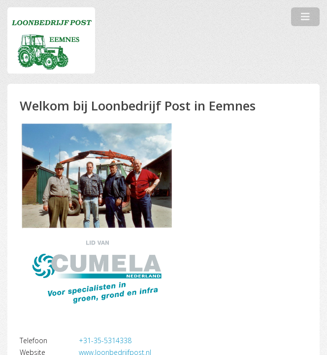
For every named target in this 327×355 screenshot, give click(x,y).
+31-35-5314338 (105, 340)
